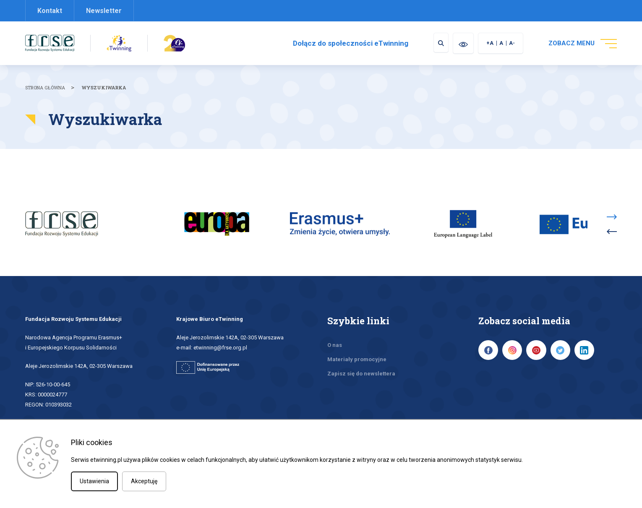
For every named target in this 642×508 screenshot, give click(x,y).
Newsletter (104, 11)
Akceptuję (144, 481)
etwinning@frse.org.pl (220, 336)
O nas (334, 334)
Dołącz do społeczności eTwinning (344, 43)
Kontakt (49, 11)
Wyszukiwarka (104, 87)
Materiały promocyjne (356, 348)
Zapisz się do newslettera (361, 362)
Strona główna (45, 87)
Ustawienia (94, 481)
